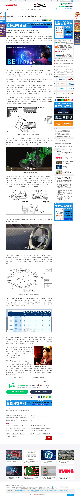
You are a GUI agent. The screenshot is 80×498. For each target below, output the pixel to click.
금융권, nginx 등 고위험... (62, 136)
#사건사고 (27, 9)
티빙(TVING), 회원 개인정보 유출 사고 (63, 66)
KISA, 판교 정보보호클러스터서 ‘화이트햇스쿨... (40, 428)
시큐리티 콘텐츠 (69, 8)
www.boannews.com (28, 377)
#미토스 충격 (40, 9)
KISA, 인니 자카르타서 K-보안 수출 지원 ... (15, 433)
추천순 (63, 149)
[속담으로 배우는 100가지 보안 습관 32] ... (15, 425)
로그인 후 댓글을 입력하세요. (26, 438)
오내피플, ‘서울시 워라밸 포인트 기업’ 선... (64, 146)
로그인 (7, 0)
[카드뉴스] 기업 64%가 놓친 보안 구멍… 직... (39, 430)
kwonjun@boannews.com (40, 491)
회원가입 (10, 0)
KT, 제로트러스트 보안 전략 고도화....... (63, 141)
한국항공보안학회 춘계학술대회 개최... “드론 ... (16, 428)
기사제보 (15, 0)
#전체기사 (13, 9)
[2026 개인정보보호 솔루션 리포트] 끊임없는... (40, 433)
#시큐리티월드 (20, 9)
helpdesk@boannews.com (59, 488)
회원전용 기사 (60, 8)
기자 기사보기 (47, 381)
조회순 (57, 149)
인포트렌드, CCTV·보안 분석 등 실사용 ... (63, 143)
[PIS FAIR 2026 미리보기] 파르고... (62, 140)
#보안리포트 (33, 9)
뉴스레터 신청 (23, 0)
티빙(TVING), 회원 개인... (63, 131)
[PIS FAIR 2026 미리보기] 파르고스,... (38, 425)
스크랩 (19, 0)
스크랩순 (70, 149)
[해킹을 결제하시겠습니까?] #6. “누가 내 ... (15, 430)
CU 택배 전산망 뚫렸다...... (63, 130)
